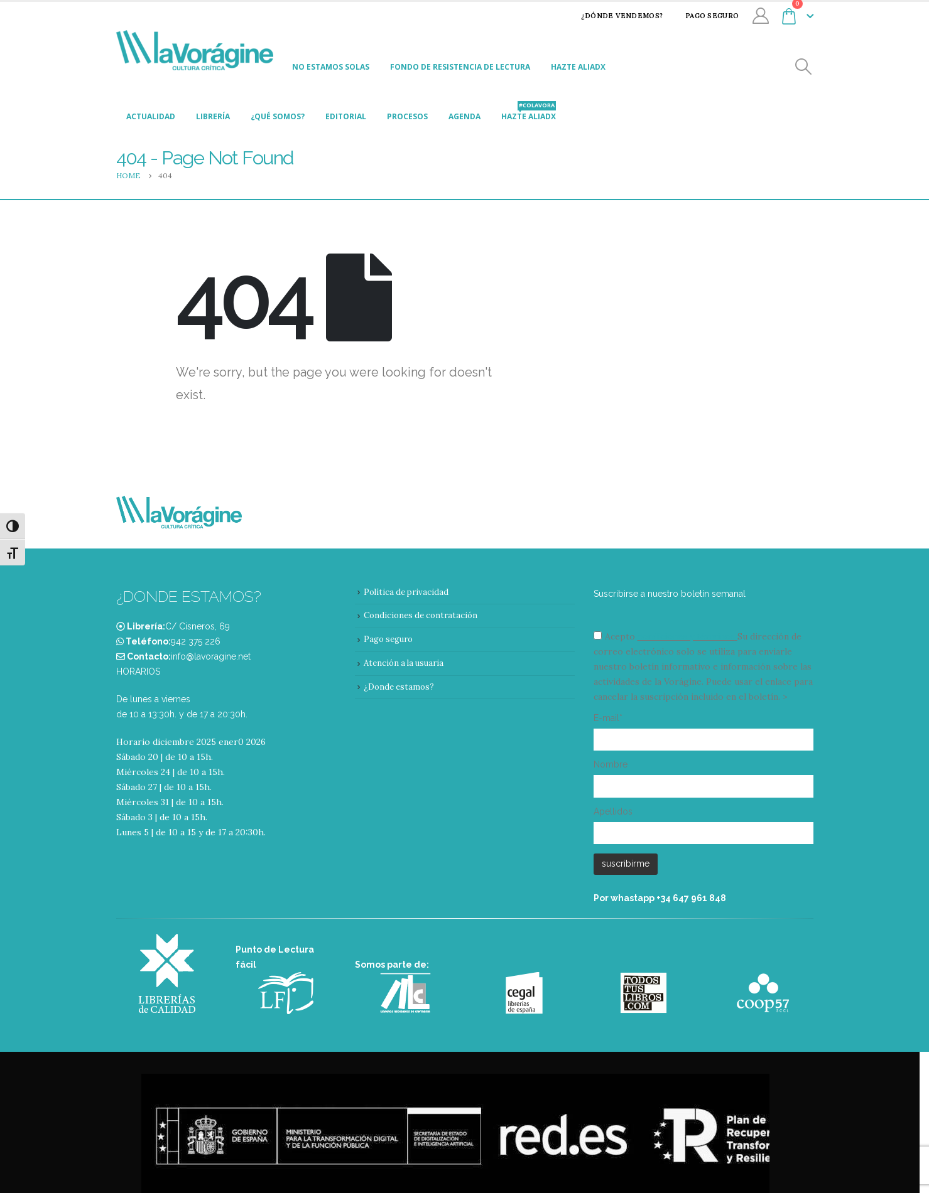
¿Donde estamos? (399, 687)
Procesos (407, 116)
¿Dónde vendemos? (614, 15)
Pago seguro (704, 15)
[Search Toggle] (803, 67)
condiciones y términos (686, 636)
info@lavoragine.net (211, 656)
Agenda (464, 116)
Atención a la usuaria (403, 663)
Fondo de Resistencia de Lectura (460, 67)
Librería (213, 116)
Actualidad (150, 116)
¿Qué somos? (278, 116)
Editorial (345, 116)
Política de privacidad (406, 592)
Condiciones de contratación (420, 615)
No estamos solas (330, 67)
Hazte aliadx (578, 67)
